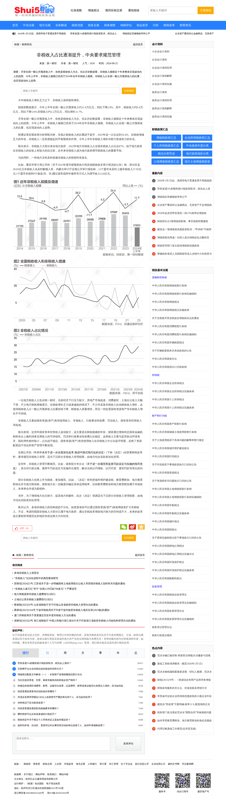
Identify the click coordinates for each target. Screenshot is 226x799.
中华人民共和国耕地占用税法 (168, 546)
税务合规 (93, 25)
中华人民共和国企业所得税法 (168, 383)
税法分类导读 (166, 153)
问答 (156, 25)
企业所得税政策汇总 (197, 137)
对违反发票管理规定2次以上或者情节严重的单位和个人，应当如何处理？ (55, 697)
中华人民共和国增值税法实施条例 (170, 310)
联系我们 (51, 774)
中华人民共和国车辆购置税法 (168, 342)
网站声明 (40, 774)
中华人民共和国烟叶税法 (165, 521)
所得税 (155, 375)
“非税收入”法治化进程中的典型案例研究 (36, 578)
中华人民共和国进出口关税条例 (169, 367)
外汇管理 (113, 764)
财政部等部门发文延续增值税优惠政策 (178, 245)
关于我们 (28, 774)
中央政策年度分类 (197, 145)
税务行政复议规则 (162, 635)
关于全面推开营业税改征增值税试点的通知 (175, 318)
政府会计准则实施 (162, 116)
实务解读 (61, 25)
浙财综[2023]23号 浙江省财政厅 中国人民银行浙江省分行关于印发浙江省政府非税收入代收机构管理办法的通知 (75, 620)
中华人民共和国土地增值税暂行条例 (172, 489)
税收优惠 (77, 25)
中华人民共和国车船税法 (165, 505)
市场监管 (68, 764)
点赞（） (25, 528)
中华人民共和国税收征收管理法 (169, 594)
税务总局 (47, 764)
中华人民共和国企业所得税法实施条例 (173, 391)
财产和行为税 (159, 415)
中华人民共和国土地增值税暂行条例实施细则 (176, 497)
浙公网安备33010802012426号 (29, 793)
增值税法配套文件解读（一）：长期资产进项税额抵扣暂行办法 (50, 674)
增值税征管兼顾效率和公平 (136, 33)
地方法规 (44, 25)
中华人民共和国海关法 (164, 359)
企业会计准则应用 (162, 67)
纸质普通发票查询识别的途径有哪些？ (37, 691)
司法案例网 (188, 764)
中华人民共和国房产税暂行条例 (169, 424)
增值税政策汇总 (166, 137)
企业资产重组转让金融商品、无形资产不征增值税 (184, 205)
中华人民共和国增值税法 (165, 302)
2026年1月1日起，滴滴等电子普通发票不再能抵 (42, 33)
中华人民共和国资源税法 (165, 472)
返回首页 (138, 44)
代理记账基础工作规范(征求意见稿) (176, 728)
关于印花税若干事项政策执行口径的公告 (174, 464)
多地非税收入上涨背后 (26, 573)
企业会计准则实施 (162, 84)
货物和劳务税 (159, 277)
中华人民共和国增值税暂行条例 (169, 285)
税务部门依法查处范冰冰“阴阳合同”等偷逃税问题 (184, 712)
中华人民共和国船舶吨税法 (167, 578)
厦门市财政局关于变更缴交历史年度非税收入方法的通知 (45, 615)
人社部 (58, 764)
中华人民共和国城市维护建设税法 (170, 448)
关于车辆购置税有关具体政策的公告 (172, 350)
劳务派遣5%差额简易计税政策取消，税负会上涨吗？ (44, 663)
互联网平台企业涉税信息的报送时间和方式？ (41, 668)
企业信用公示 (158, 764)
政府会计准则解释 (162, 108)
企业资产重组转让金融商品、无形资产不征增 (198, 33)
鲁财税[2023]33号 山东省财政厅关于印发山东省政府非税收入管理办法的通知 (56, 604)
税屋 (16, 44)
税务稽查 (109, 25)
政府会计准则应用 (162, 100)
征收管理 (157, 586)
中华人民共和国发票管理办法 (168, 611)
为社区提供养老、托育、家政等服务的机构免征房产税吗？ (47, 680)
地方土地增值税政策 (197, 161)
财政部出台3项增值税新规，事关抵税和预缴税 (182, 221)
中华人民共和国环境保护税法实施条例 (173, 570)
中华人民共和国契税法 (164, 529)
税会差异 (142, 25)
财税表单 (169, 25)
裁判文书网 (173, 764)
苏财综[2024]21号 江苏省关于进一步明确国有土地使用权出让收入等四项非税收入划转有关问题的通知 (69, 583)
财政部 (27, 764)
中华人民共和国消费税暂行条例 (169, 326)
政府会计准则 (159, 92)
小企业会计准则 (160, 51)
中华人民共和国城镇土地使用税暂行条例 (174, 432)
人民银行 (92, 764)
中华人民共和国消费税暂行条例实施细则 (174, 334)
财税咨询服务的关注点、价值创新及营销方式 (182, 688)
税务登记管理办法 (162, 627)
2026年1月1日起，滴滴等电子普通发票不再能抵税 (184, 180)
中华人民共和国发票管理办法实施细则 (173, 619)
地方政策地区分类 (197, 153)
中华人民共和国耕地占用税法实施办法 (173, 554)
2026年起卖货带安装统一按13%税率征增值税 (181, 213)
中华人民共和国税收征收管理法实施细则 (174, 603)
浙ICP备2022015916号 (58, 793)
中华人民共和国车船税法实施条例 (170, 513)
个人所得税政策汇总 (166, 145)
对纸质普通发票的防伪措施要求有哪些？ (38, 708)
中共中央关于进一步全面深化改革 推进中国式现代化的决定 (69, 452)
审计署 (103, 764)
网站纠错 (63, 774)
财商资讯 (185, 25)
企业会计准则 (159, 59)
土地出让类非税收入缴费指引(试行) (33, 599)
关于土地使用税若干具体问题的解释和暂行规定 (178, 440)
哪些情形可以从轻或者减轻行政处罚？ (37, 714)
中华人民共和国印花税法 (165, 456)
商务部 (36, 764)
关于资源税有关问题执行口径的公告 (172, 481)
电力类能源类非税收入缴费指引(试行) (34, 594)
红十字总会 (126, 764)
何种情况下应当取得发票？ (31, 702)
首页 (15, 25)
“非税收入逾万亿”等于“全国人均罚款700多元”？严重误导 (45, 589)
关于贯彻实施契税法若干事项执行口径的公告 (176, 537)
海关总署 (80, 764)
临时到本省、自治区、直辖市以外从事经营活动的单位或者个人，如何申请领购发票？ (61, 725)
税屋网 (17, 774)
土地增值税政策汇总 (166, 161)
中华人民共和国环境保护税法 (168, 562)
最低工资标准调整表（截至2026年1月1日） (180, 663)
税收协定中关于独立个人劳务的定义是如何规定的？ (44, 719)
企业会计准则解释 (162, 76)
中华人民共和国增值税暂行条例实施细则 (174, 293)
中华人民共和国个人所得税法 (168, 399)
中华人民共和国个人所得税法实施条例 (173, 407)
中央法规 (28, 25)
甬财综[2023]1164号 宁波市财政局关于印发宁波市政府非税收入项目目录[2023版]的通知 (61, 610)
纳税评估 (126, 25)
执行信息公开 (142, 764)
